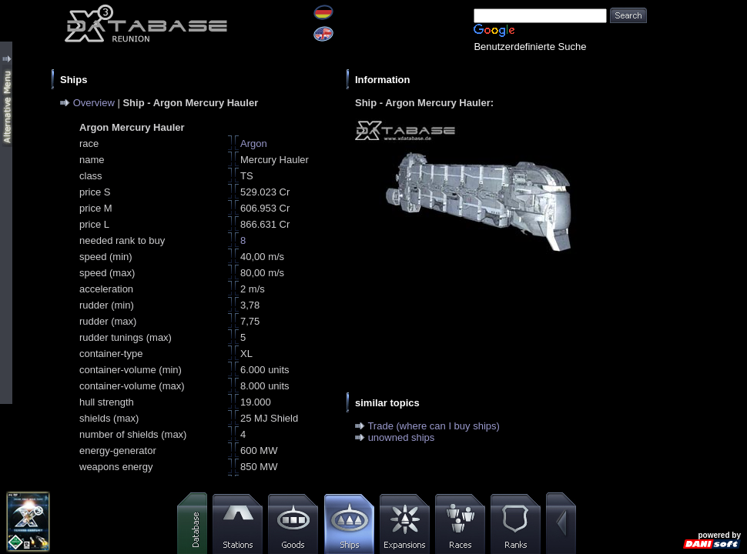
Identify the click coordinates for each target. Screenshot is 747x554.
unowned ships (401, 437)
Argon (253, 143)
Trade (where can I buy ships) (433, 426)
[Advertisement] (697, 231)
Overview (94, 102)
